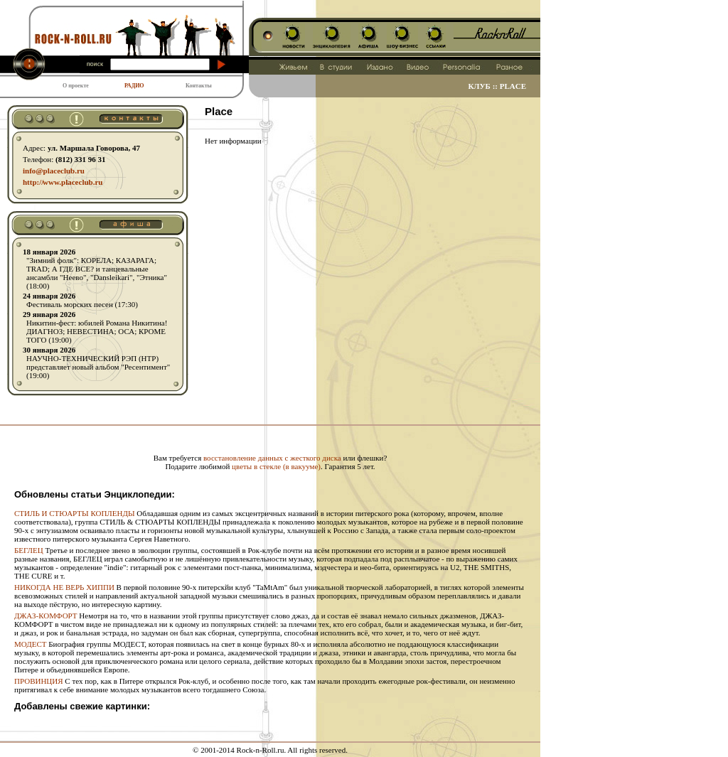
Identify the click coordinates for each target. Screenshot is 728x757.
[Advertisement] (270, 431)
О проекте (76, 85)
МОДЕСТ (30, 644)
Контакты (199, 85)
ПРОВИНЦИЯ (38, 681)
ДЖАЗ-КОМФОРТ (45, 615)
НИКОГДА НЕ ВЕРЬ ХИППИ (64, 587)
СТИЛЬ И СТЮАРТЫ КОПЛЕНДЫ (74, 513)
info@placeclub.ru (54, 170)
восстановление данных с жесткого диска (272, 457)
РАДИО (134, 85)
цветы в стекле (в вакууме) (276, 466)
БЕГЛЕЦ (28, 550)
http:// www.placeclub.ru (62, 182)
